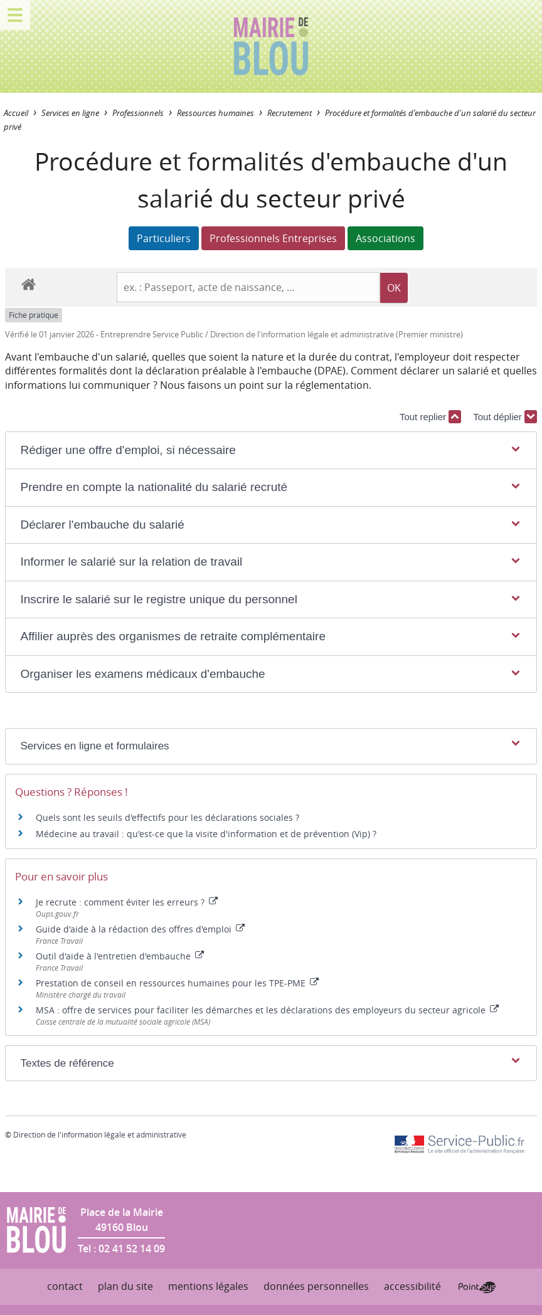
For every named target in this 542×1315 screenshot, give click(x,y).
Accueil (16, 113)
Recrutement (289, 113)
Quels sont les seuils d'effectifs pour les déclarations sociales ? (167, 817)
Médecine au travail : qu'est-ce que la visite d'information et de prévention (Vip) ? (206, 834)
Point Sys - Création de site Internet (477, 1287)
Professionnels (138, 113)
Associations (385, 238)
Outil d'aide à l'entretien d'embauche (120, 956)
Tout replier (430, 416)
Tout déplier (505, 416)
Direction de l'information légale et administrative (99, 1134)
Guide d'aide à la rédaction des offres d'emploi (140, 929)
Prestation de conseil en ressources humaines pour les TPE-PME (177, 983)
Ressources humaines (215, 113)
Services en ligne (70, 113)
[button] (271, 450)
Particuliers (164, 238)
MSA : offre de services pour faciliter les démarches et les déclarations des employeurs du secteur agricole (267, 1010)
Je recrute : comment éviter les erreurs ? (127, 902)
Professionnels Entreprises (273, 238)
